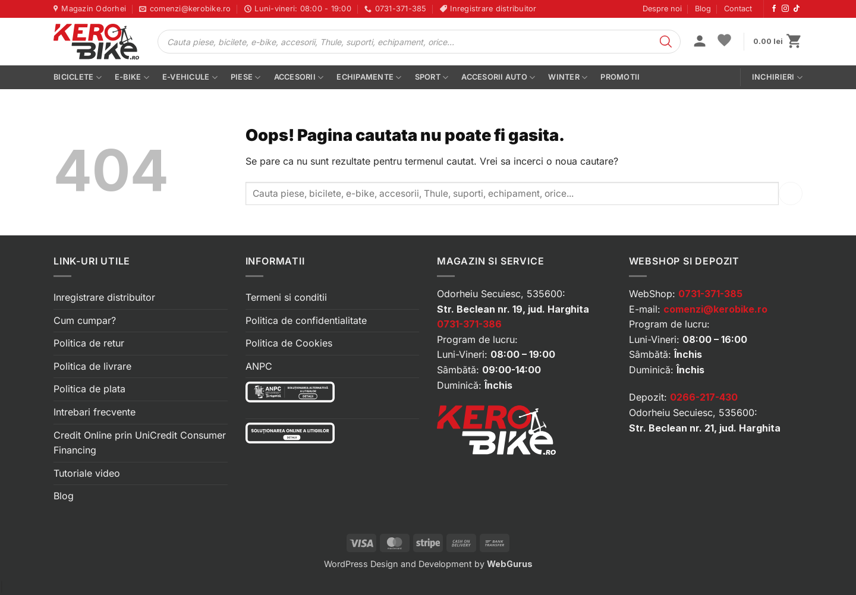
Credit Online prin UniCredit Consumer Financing (140, 443)
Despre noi (662, 8)
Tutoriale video (87, 473)
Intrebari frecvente (95, 412)
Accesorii (299, 77)
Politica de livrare (92, 366)
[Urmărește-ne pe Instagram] (785, 9)
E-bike (132, 77)
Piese (246, 77)
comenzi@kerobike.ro (715, 309)
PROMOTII (620, 77)
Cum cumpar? (85, 320)
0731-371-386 (469, 324)
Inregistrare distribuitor (104, 297)
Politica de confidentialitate (306, 320)
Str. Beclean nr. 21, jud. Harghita (705, 428)
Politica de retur (89, 343)
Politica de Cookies (289, 343)
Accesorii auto (498, 77)
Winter (567, 77)
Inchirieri (777, 77)
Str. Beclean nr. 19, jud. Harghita (513, 309)
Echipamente (368, 77)
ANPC (259, 366)
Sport (432, 77)
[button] (699, 42)
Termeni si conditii (286, 297)
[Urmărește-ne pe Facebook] (774, 9)
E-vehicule (190, 77)
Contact (738, 8)
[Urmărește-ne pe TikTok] (796, 9)
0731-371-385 (710, 294)
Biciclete (78, 77)
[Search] (666, 41)
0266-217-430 (704, 397)
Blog (703, 8)
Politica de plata (89, 389)
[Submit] (790, 193)
